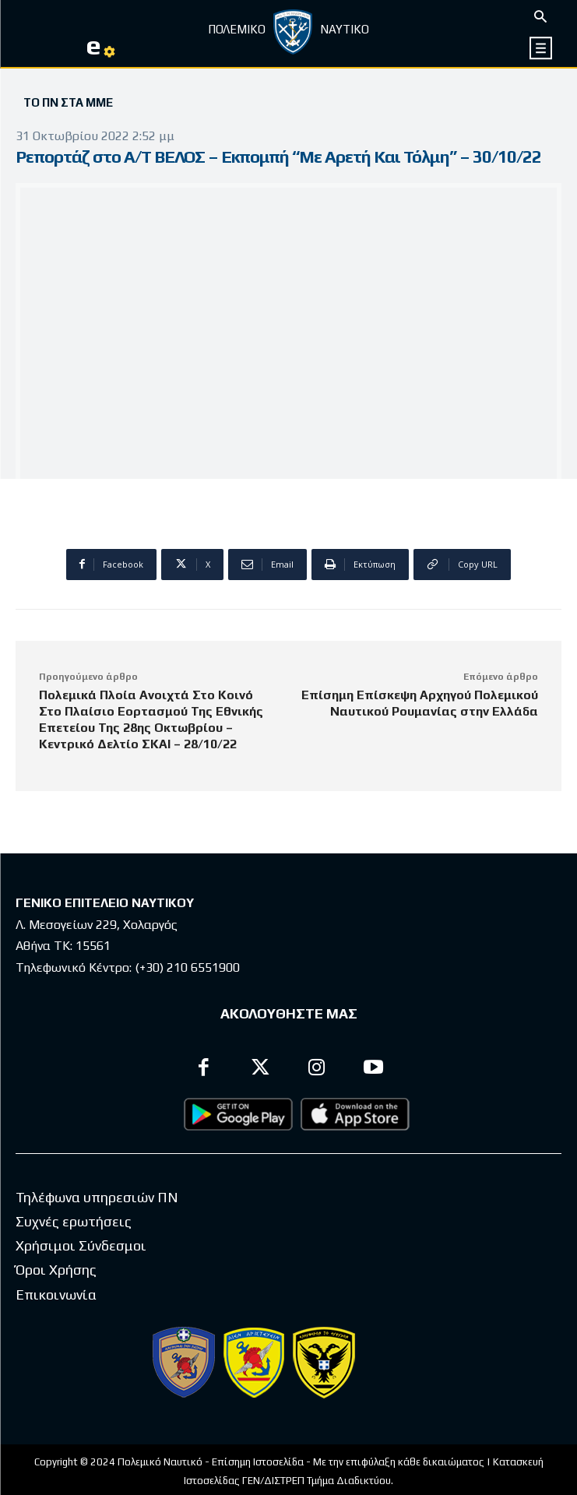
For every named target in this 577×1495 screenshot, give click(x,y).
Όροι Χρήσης (56, 1269)
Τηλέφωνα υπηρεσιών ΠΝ (97, 1197)
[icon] (541, 48)
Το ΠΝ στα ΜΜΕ (68, 102)
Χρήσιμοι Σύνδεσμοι (81, 1245)
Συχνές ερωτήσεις (74, 1221)
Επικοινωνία (56, 1294)
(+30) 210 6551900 (187, 967)
